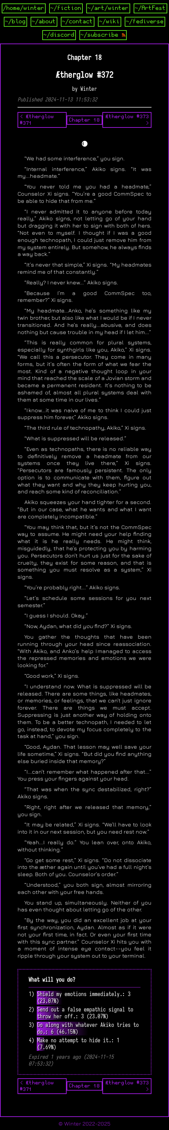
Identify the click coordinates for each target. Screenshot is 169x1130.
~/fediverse (145, 22)
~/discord (59, 35)
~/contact (77, 22)
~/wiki (109, 22)
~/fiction (65, 8)
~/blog (15, 22)
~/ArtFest (150, 8)
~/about (44, 22)
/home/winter (23, 8)
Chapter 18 (84, 120)
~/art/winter (108, 8)
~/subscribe (103, 35)
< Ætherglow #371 (37, 120)
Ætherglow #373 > (127, 120)
